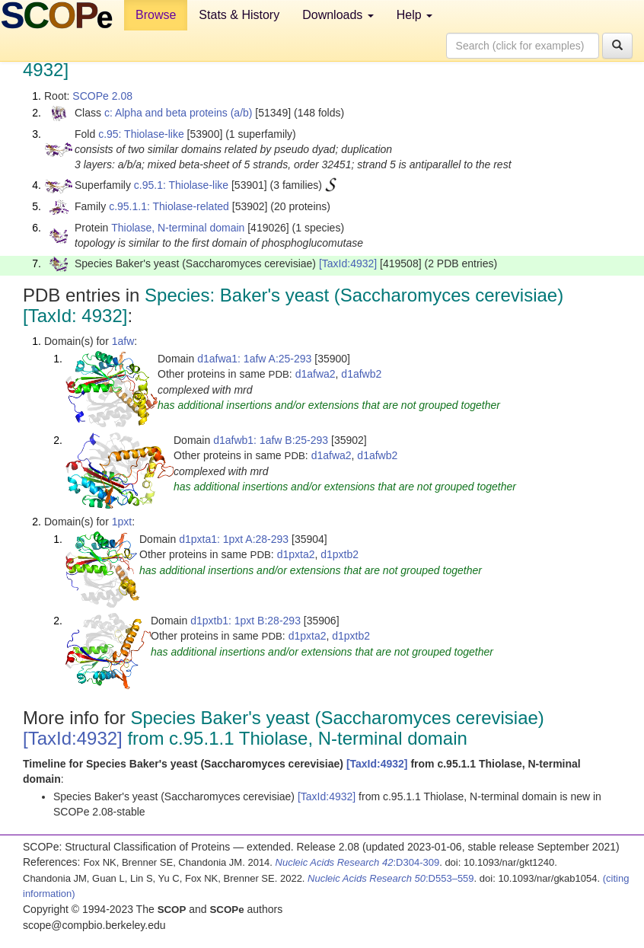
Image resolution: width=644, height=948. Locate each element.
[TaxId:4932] (348, 263)
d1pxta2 (296, 554)
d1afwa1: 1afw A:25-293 (254, 359)
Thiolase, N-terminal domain (177, 228)
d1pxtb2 (339, 554)
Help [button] (414, 14)
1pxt (122, 521)
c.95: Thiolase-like (141, 134)
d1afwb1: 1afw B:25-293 (270, 440)
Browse (155, 14)
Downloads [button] (338, 14)
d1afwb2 (361, 374)
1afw (123, 341)
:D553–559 (391, 878)
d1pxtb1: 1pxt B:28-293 (245, 620)
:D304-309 (358, 862)
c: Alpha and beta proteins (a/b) (178, 113)
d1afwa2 (315, 374)
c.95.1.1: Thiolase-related (169, 206)
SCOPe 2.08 (102, 96)
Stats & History (239, 14)
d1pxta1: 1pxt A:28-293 (234, 539)
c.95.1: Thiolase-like (181, 185)
